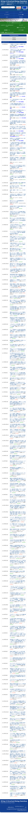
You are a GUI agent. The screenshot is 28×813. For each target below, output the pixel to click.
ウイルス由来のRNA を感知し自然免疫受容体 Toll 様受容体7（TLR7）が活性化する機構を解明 (18, 447)
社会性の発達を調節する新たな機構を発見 (18, 182)
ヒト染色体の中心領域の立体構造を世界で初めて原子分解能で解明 (18, 723)
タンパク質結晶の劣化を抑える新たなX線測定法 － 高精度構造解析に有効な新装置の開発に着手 (18, 610)
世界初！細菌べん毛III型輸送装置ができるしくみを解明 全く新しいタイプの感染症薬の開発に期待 (18, 368)
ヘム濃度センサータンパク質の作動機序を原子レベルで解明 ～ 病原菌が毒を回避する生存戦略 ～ (18, 177)
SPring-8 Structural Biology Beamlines (14, 3)
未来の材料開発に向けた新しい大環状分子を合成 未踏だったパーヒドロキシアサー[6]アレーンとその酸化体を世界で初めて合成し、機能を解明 (18, 78)
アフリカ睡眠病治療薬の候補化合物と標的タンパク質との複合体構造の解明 (18, 658)
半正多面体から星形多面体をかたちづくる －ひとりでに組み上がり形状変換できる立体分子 (18, 690)
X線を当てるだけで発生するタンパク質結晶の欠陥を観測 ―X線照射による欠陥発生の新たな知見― (17, 153)
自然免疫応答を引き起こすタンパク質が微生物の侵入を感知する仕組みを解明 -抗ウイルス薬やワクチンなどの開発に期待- (18, 561)
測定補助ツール (7, 30)
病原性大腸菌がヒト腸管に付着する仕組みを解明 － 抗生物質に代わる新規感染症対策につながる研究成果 (18, 285)
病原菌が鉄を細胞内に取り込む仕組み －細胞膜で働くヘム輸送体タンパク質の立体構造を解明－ (18, 441)
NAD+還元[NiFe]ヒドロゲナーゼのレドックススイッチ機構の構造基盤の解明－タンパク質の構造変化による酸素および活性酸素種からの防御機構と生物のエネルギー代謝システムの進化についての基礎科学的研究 (18, 356)
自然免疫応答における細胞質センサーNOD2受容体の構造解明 (17, 468)
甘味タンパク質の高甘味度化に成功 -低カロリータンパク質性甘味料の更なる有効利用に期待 (18, 495)
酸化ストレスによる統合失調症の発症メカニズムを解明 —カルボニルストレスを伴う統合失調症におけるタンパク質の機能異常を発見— (18, 220)
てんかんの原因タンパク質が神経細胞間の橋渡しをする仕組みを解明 (18, 296)
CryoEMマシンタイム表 (7, 26)
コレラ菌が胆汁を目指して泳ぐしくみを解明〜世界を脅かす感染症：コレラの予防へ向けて (18, 490)
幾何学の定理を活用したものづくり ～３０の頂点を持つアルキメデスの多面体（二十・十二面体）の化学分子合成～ (18, 462)
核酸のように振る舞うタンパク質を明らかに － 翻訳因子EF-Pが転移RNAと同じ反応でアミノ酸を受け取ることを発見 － (18, 772)
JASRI (18, 809)
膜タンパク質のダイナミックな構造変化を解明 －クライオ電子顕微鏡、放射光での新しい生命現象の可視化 (18, 301)
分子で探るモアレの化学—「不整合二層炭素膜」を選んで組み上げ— (17, 186)
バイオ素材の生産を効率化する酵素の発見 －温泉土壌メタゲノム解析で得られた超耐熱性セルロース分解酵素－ (18, 143)
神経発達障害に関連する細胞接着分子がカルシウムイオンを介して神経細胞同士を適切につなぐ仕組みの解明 (18, 275)
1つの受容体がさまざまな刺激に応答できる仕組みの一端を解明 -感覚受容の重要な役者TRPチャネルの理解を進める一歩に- (18, 627)
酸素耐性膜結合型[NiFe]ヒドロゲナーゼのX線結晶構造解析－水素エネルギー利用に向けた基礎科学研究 (17, 707)
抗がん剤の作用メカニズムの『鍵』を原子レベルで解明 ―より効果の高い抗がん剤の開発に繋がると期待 (18, 501)
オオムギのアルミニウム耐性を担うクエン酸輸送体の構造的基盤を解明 (18, 68)
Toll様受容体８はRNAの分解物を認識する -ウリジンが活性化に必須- (18, 568)
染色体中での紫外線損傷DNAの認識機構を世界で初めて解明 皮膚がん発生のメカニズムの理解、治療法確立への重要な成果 (18, 506)
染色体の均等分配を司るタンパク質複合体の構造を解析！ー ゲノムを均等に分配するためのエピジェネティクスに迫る (18, 695)
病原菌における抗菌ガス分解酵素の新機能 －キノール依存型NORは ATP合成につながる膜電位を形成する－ (18, 336)
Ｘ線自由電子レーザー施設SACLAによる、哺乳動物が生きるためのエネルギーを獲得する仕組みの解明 (18, 383)
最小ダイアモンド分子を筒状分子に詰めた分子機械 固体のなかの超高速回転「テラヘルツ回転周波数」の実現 (18, 166)
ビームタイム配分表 (14, 22)
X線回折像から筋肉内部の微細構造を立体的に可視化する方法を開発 (17, 89)
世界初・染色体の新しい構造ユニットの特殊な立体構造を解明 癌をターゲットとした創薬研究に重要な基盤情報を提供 (18, 403)
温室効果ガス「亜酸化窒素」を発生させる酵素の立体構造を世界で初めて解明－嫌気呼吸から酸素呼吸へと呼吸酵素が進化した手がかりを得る (18, 755)
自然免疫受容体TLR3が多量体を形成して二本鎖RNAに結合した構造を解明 (18, 111)
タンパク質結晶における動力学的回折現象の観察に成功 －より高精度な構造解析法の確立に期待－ (18, 330)
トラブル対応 (21, 30)
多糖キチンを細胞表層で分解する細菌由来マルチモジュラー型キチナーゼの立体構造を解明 (18, 431)
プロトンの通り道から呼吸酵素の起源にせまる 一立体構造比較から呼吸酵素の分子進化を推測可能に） (18, 702)
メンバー (21, 12)
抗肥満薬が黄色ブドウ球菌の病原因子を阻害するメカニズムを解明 (18, 207)
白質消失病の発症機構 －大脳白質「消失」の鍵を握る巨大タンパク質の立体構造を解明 (18, 485)
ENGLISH (21, 17)
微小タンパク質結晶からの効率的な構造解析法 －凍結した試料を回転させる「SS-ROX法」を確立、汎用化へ (18, 420)
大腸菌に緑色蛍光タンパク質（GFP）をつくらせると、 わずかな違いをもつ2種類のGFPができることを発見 (17, 244)
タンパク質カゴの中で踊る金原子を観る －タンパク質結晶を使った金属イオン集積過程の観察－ (18, 409)
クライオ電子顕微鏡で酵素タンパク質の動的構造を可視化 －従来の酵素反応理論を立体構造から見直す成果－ (18, 94)
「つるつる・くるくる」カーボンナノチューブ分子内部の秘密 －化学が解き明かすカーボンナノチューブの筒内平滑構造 (18, 587)
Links (7, 17)
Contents (14, 39)
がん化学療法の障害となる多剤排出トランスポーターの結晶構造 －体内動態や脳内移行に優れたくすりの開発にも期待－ (18, 599)
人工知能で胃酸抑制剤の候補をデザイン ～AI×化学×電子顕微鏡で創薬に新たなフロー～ (18, 105)
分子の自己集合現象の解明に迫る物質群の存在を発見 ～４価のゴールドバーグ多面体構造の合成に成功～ (18, 425)
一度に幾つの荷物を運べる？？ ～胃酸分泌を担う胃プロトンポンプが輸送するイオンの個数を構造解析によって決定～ (18, 226)
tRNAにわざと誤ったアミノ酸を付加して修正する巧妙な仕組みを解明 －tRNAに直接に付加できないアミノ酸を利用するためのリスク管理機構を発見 (18, 766)
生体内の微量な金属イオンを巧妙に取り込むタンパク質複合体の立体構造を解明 (18, 535)
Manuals (14, 37)
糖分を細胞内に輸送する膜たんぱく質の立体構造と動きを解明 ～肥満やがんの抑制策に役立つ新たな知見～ (18, 513)
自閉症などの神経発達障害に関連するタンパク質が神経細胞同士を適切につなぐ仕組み (18, 546)
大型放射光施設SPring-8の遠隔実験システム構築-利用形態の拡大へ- (17, 751)
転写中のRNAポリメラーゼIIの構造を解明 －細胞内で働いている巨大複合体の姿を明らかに (18, 374)
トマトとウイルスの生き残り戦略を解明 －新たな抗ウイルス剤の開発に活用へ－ (18, 581)
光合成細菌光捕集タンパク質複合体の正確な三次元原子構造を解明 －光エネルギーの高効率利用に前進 (18, 308)
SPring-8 (14, 809)
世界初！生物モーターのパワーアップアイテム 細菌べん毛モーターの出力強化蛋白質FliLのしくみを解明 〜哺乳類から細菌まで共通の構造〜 (18, 238)
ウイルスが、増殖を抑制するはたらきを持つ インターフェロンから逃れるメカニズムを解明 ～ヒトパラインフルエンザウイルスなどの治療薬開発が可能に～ (18, 519)
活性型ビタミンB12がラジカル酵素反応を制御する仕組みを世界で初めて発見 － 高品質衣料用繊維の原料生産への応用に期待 (18, 290)
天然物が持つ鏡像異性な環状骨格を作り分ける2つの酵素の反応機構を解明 (18, 171)
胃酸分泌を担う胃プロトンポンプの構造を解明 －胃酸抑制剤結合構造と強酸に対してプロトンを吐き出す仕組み (18, 313)
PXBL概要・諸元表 (7, 32)
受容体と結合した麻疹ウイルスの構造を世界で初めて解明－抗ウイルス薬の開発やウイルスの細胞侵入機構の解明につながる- (18, 745)
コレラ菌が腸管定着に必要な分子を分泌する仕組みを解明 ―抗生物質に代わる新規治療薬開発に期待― (18, 122)
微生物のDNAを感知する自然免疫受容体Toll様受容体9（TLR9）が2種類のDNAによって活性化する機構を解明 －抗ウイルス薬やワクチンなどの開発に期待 (18, 319)
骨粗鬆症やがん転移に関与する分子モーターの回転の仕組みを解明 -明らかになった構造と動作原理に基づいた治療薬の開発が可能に (18, 670)
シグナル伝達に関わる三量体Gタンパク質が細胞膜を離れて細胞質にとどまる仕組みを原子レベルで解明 (18, 270)
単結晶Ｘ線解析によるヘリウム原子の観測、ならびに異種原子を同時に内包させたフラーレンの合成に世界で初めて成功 (18, 652)
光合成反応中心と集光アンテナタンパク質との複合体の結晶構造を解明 (18, 593)
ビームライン (7, 14)
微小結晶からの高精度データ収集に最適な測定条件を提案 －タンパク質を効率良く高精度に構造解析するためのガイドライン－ (18, 159)
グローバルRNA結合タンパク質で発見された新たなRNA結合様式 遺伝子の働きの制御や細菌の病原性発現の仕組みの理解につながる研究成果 (18, 62)
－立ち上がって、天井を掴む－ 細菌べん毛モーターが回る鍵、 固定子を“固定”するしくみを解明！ (18, 325)
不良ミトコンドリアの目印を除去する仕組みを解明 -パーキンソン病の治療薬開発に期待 (18, 350)
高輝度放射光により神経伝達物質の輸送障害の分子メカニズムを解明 (18, 148)
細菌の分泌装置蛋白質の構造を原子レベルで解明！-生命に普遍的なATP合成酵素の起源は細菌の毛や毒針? (18, 479)
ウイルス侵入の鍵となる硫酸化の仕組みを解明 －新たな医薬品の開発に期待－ (18, 647)
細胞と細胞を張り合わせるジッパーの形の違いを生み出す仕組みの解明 (18, 249)
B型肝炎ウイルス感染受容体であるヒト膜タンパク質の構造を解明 (17, 139)
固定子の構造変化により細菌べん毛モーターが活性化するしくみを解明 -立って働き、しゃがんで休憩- (18, 576)
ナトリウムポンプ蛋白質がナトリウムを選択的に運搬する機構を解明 (18, 605)
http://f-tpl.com (24, 810)
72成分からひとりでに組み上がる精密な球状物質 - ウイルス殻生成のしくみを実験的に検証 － (18, 794)
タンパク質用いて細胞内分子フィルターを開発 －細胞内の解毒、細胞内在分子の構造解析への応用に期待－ (18, 414)
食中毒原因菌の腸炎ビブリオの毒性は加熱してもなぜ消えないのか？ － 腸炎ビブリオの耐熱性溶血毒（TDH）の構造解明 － (18, 787)
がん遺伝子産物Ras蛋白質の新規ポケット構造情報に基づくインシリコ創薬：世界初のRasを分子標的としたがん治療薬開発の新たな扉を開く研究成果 (18, 620)
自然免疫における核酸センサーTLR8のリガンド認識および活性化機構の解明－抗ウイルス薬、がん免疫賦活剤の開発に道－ (18, 640)
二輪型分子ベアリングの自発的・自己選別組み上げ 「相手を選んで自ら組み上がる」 (18, 436)
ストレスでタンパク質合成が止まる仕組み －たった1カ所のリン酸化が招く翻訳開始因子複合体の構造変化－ (18, 232)
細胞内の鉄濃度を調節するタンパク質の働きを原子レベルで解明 (18, 684)
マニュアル (21, 25)
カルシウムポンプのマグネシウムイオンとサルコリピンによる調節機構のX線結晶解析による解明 (18, 664)
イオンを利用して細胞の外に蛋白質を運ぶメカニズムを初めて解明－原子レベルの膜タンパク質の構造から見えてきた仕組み (18, 734)
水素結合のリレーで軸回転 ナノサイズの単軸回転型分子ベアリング (18, 280)
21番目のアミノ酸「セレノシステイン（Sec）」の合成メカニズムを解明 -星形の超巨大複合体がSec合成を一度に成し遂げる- (18, 634)
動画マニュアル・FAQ (21, 27)
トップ (7, 12)
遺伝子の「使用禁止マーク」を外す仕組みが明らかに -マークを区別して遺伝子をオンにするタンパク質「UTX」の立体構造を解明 (18, 713)
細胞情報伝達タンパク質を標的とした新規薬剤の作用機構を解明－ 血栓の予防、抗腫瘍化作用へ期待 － (18, 778)
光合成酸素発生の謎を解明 (15, 740)
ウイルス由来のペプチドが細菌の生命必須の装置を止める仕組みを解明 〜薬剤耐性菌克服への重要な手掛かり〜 (18, 56)
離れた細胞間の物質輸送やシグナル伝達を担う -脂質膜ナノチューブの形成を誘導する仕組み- (18, 456)
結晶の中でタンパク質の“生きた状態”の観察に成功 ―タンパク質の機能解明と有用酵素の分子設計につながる (18, 264)
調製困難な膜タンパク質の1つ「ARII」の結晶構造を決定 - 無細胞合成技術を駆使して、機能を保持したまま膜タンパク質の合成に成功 (18, 728)
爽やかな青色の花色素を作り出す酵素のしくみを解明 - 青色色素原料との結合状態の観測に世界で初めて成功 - (18, 552)
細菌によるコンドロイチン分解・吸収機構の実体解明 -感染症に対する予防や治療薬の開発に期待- (18, 397)
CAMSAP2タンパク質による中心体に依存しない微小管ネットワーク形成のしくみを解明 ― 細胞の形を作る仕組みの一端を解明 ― (18, 128)
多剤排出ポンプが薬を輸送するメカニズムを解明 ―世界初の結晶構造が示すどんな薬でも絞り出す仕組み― (18, 259)
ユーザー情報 (21, 14)
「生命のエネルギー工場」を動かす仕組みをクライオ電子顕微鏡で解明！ (18, 50)
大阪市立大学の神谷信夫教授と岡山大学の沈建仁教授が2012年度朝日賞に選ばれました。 (18, 676)
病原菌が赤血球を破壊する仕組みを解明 (17, 571)
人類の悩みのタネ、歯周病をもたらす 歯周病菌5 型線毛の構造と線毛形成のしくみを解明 (18, 195)
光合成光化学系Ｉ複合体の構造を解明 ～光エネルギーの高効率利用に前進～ (18, 541)
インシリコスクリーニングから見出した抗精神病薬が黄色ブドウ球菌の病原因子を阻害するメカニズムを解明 (18, 84)
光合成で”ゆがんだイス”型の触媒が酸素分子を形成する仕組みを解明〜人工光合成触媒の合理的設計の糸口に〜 (18, 212)
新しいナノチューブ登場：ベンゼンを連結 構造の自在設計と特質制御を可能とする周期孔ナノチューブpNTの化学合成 (18, 254)
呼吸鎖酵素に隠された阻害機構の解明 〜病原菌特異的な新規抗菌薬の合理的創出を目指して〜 (18, 115)
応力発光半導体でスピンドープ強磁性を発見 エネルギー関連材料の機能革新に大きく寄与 (18, 72)
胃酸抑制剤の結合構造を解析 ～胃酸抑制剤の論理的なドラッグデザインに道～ (18, 133)
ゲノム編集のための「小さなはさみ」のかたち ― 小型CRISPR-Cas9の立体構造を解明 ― (18, 525)
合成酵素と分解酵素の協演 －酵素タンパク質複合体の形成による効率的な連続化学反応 (18, 363)
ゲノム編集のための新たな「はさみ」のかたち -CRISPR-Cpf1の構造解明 (18, 473)
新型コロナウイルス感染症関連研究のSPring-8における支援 (17, 201)
